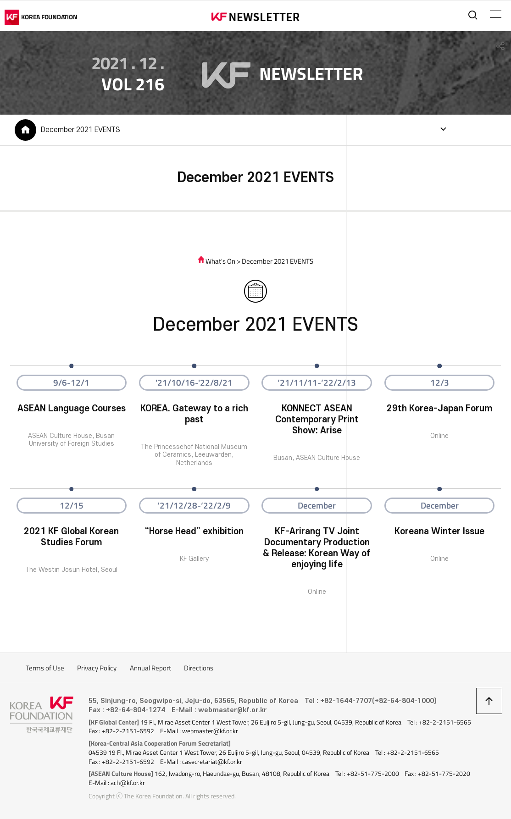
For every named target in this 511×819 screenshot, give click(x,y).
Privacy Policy (97, 668)
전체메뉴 (495, 14)
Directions (198, 668)
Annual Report (150, 668)
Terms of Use (45, 668)
